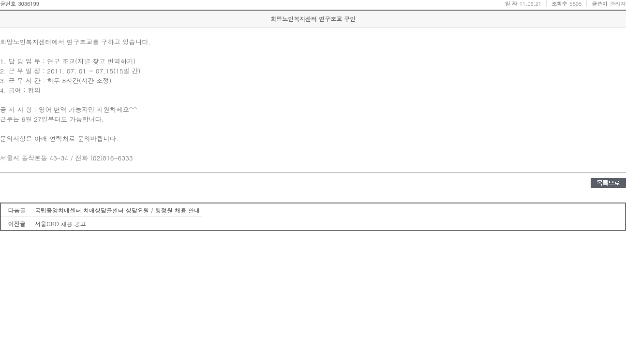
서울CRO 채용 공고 (60, 223)
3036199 (28, 3)
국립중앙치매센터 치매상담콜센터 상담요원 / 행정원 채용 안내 (117, 210)
